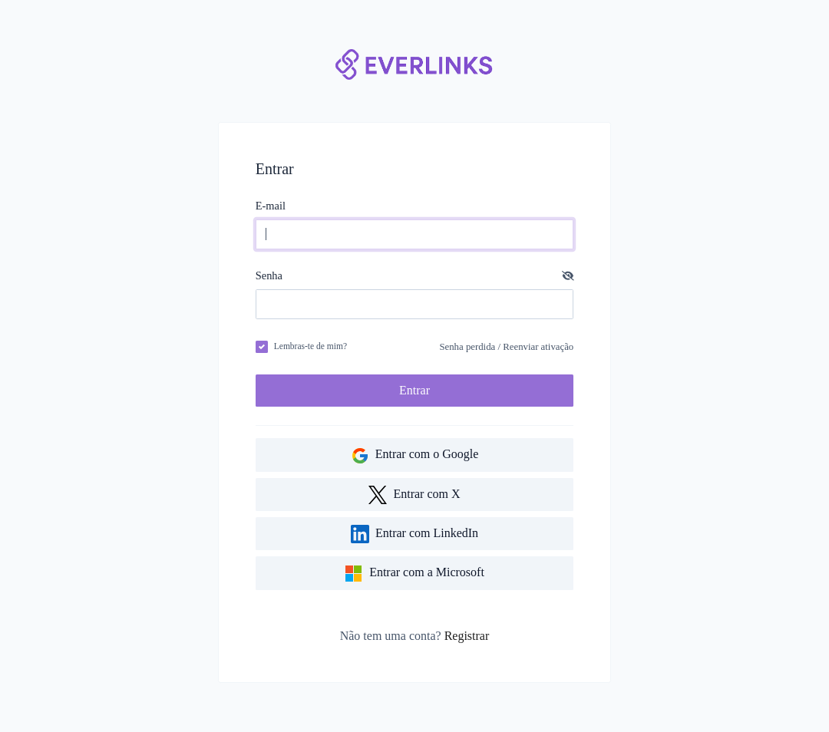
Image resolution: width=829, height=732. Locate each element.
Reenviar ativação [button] (538, 346)
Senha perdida (467, 346)
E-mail (271, 205)
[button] (568, 276)
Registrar (467, 635)
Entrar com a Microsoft (414, 574)
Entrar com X (414, 495)
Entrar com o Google (415, 456)
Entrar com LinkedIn (414, 534)
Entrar (414, 390)
